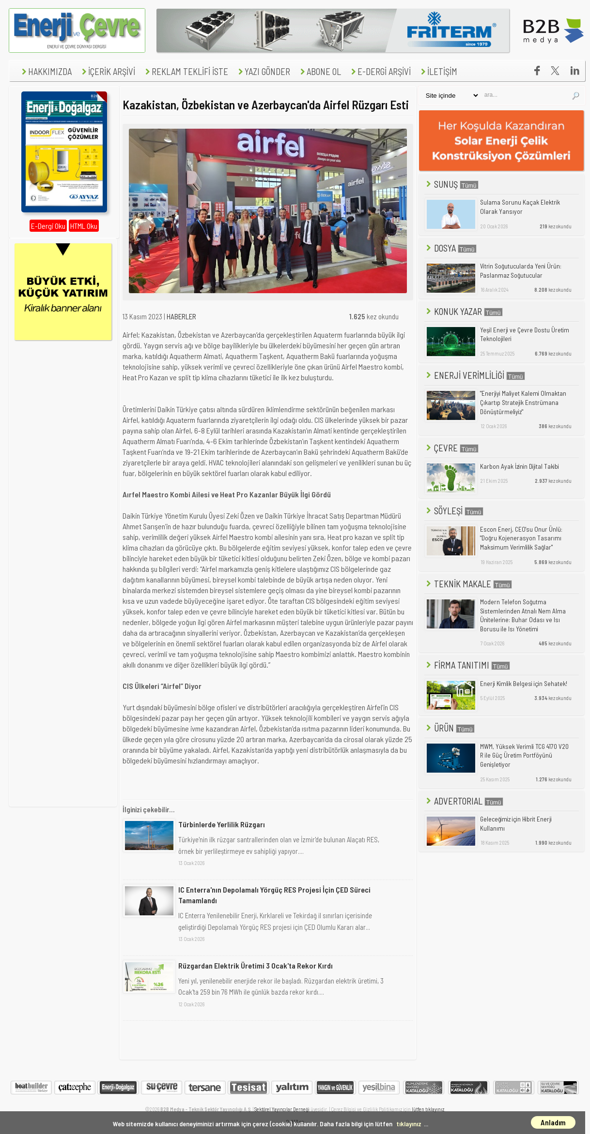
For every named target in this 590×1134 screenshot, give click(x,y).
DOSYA (450, 248)
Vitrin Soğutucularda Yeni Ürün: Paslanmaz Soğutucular (520, 270)
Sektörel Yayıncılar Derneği (282, 1109)
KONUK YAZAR (463, 311)
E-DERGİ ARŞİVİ (380, 71)
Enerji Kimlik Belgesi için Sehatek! (523, 683)
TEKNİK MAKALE (468, 583)
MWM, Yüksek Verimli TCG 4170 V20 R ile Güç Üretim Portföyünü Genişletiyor (524, 755)
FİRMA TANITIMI (467, 665)
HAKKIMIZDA (45, 71)
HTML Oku (83, 225)
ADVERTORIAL (463, 800)
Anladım (553, 1122)
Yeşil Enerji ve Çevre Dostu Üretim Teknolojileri (524, 334)
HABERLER (181, 316)
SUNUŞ (451, 184)
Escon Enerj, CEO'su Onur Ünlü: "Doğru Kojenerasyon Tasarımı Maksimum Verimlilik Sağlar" (521, 538)
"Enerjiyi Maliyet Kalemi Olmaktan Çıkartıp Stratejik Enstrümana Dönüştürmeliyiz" (523, 402)
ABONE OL (319, 71)
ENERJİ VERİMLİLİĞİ (474, 375)
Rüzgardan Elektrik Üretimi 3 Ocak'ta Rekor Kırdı (255, 965)
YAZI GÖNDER (263, 71)
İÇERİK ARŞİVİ (107, 71)
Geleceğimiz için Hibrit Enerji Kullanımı (516, 823)
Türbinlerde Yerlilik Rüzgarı (221, 824)
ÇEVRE (451, 447)
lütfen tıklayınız (428, 1109)
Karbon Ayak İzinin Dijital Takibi (519, 466)
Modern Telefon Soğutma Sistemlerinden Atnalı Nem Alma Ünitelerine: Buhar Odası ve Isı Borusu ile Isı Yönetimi (523, 615)
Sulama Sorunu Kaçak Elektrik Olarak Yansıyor (520, 206)
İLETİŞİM (438, 71)
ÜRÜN (449, 727)
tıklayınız (408, 1123)
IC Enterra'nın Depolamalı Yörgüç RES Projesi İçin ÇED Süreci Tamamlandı (274, 895)
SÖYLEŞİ (453, 510)
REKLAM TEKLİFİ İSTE (185, 71)
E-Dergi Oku (48, 225)
